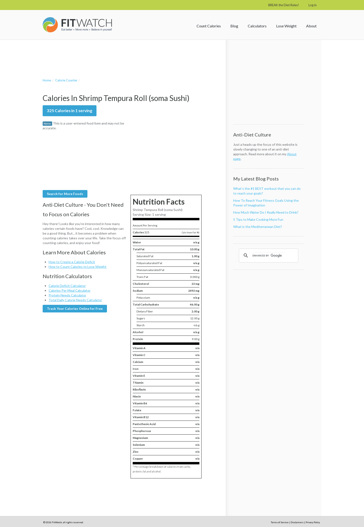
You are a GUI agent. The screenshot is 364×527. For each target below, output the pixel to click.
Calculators (257, 26)
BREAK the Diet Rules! (283, 5)
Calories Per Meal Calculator (70, 290)
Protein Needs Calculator (67, 295)
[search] (269, 255)
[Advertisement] (129, 54)
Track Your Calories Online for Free (75, 308)
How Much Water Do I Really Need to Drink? (265, 212)
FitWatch (77, 24)
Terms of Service (279, 522)
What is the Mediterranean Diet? (257, 227)
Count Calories (209, 26)
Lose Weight (286, 26)
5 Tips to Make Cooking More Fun (258, 219)
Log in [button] (312, 5)
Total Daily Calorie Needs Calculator (75, 300)
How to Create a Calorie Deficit (72, 262)
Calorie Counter (66, 80)
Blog (234, 26)
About (311, 26)
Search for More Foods (65, 194)
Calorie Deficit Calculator (67, 286)
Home (47, 80)
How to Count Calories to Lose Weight (77, 267)
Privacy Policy (313, 522)
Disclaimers (297, 522)
